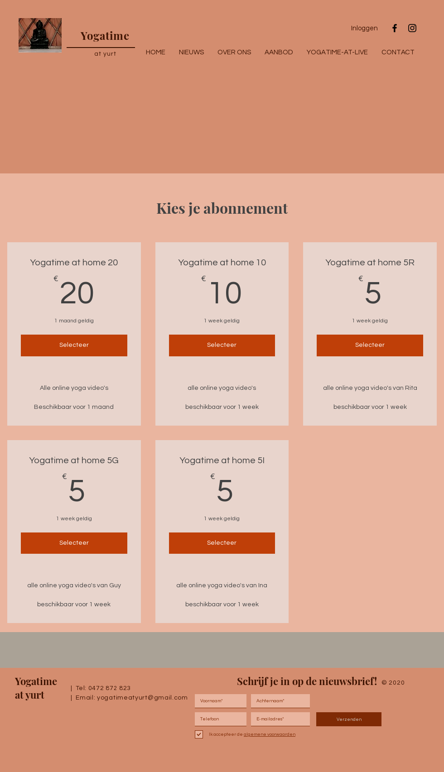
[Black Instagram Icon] (412, 28)
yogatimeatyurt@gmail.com (142, 698)
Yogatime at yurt (36, 687)
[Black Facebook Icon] (394, 28)
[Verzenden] (348, 719)
